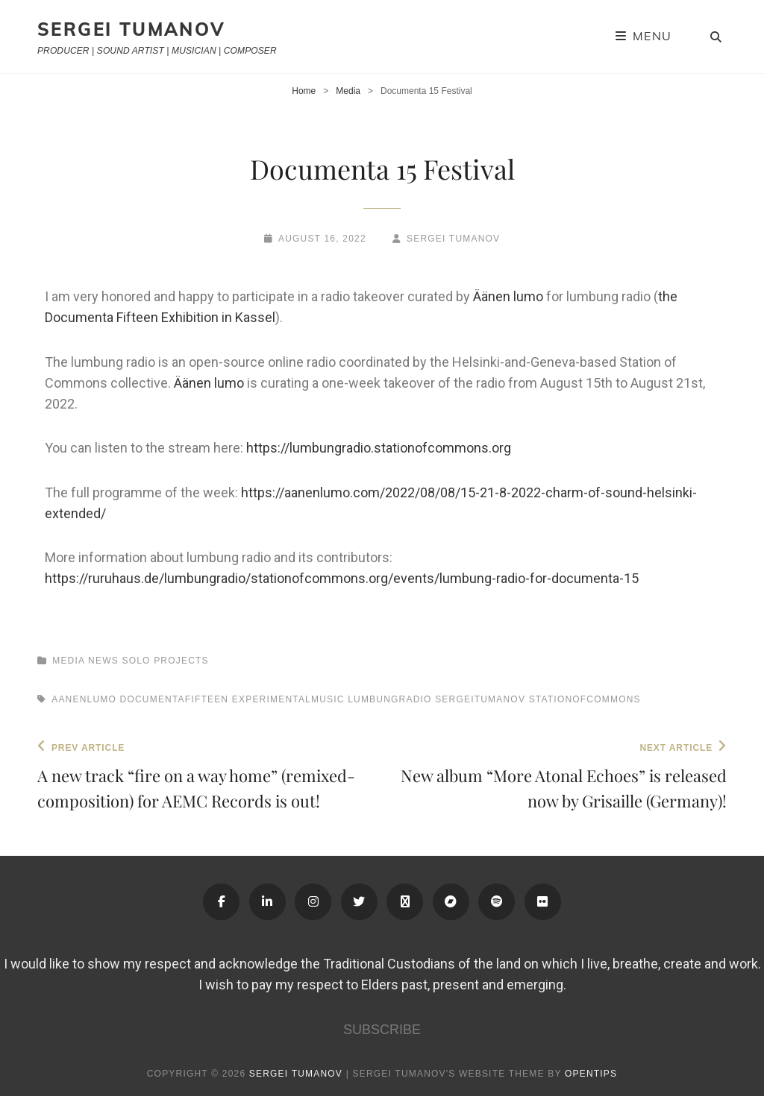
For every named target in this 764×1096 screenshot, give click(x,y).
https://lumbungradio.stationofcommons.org (378, 448)
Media (348, 91)
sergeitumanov (480, 699)
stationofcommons (585, 699)
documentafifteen (174, 699)
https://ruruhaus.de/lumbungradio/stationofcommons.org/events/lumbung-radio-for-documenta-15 (342, 578)
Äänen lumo (508, 296)
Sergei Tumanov (131, 29)
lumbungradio (389, 699)
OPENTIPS (591, 1073)
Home (304, 91)
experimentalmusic (288, 699)
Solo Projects (165, 660)
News (103, 660)
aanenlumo (83, 699)
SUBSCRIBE (382, 1029)
